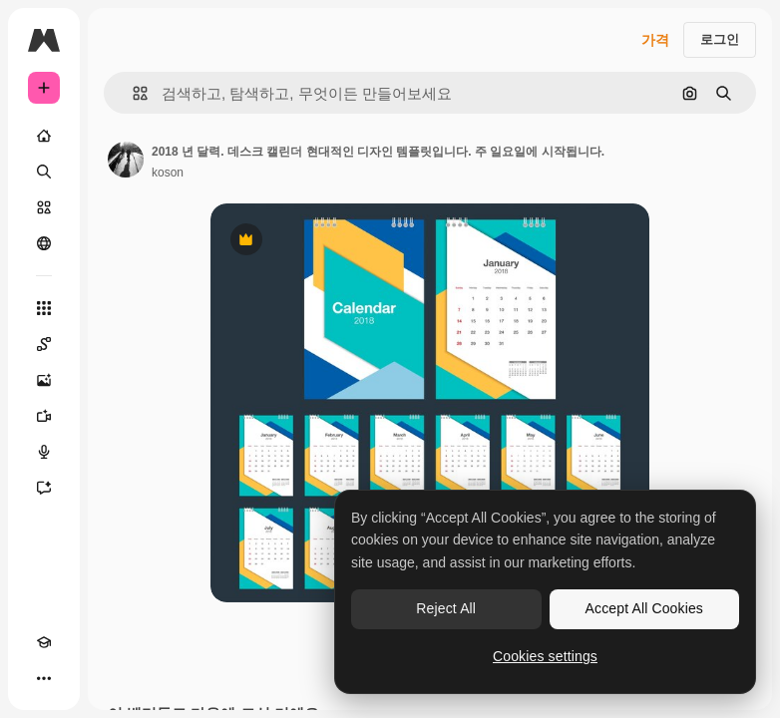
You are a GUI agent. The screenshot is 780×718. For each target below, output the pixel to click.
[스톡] (44, 207)
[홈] (44, 136)
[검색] (44, 171)
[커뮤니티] (44, 243)
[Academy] (44, 642)
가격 (655, 40)
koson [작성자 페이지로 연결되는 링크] (168, 173)
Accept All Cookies (644, 608)
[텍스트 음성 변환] (44, 452)
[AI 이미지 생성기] (44, 380)
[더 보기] (44, 678)
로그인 (719, 39)
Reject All (446, 608)
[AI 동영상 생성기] (44, 416)
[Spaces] (44, 344)
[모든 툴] (44, 308)
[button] (132, 93)
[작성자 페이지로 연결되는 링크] (126, 160)
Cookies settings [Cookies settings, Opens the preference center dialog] (545, 656)
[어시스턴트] (44, 488)
